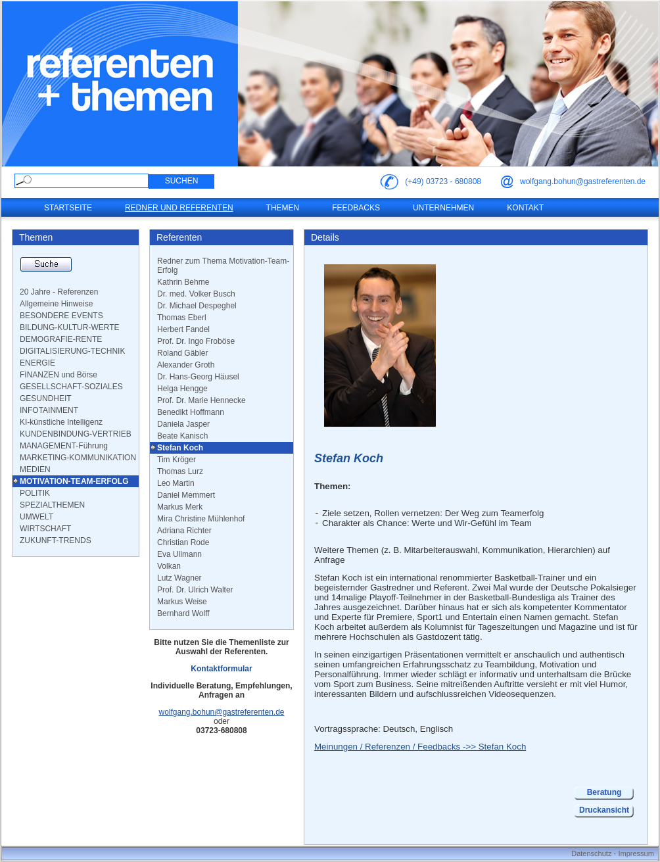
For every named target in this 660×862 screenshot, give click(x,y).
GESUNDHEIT (46, 398)
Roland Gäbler (182, 353)
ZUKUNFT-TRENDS (55, 540)
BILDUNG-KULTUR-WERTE (70, 327)
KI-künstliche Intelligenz (61, 422)
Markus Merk (179, 507)
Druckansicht (604, 810)
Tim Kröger (176, 459)
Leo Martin (176, 483)
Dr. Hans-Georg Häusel (198, 376)
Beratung (604, 792)
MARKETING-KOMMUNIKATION (78, 457)
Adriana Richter (184, 530)
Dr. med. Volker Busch (196, 294)
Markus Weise (182, 601)
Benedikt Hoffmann (190, 412)
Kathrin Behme (183, 282)
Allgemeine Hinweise (56, 303)
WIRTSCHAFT (45, 528)
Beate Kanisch (182, 436)
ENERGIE (37, 363)
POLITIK (35, 493)
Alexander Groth (185, 365)
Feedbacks (356, 207)
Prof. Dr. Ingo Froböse (196, 341)
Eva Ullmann (179, 554)
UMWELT (36, 516)
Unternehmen (443, 207)
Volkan (169, 566)
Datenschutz (591, 853)
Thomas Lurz (180, 471)
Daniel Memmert (186, 495)
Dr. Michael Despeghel (197, 305)
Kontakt (525, 207)
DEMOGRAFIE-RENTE (61, 339)
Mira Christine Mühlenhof (201, 518)
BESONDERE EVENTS (61, 315)
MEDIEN (35, 469)
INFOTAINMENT (49, 410)
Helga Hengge (182, 388)
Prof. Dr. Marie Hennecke (201, 400)
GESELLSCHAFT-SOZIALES (71, 386)
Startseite (68, 207)
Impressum (635, 853)
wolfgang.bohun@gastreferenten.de (583, 181)
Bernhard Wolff (183, 613)
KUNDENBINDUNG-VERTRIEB (75, 434)
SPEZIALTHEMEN (52, 505)
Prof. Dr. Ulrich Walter (195, 589)
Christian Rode (183, 542)
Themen (283, 207)
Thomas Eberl (181, 317)
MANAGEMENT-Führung (64, 445)
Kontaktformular (221, 668)
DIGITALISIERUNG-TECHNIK (72, 351)
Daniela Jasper (183, 424)
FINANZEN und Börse (58, 374)
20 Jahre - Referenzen (59, 292)
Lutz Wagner (179, 578)
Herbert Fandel (183, 329)
